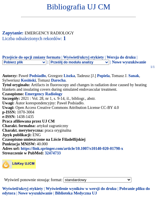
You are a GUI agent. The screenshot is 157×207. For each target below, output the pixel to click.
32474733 (53, 153)
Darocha (58, 80)
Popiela (103, 76)
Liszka (69, 76)
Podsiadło (37, 76)
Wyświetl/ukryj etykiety (83, 57)
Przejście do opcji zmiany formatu (31, 57)
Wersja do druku (121, 57)
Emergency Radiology (44, 94)
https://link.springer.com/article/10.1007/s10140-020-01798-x (72, 148)
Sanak (134, 76)
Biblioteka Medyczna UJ (76, 193)
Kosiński (28, 80)
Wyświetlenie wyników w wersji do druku (81, 189)
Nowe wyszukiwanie (129, 62)
